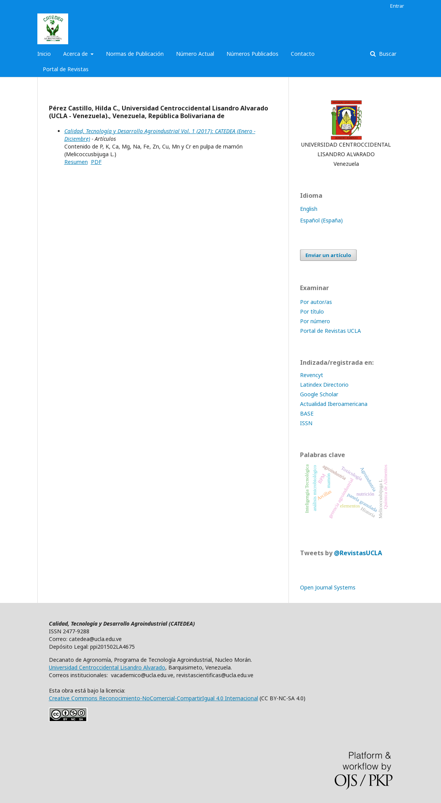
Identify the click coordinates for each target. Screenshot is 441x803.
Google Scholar (319, 394)
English (308, 208)
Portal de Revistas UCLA (330, 330)
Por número (315, 321)
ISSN (306, 423)
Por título (312, 311)
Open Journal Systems (327, 587)
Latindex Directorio (325, 384)
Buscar (386, 53)
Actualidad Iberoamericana (333, 403)
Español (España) (321, 220)
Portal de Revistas (66, 69)
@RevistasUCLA (358, 553)
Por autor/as (316, 302)
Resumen (76, 161)
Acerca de (76, 53)
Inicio (44, 53)
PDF (96, 161)
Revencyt (311, 375)
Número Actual (195, 53)
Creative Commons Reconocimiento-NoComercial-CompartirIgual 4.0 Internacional (153, 698)
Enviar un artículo (328, 255)
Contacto (303, 53)
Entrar (397, 5)
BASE (307, 413)
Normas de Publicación (135, 53)
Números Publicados (252, 53)
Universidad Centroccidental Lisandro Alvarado (107, 667)
